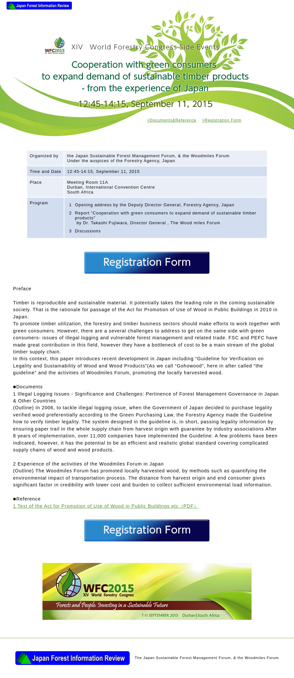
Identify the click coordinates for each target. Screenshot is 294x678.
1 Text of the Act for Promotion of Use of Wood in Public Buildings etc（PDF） (106, 506)
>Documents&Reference (171, 120)
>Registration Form (221, 120)
